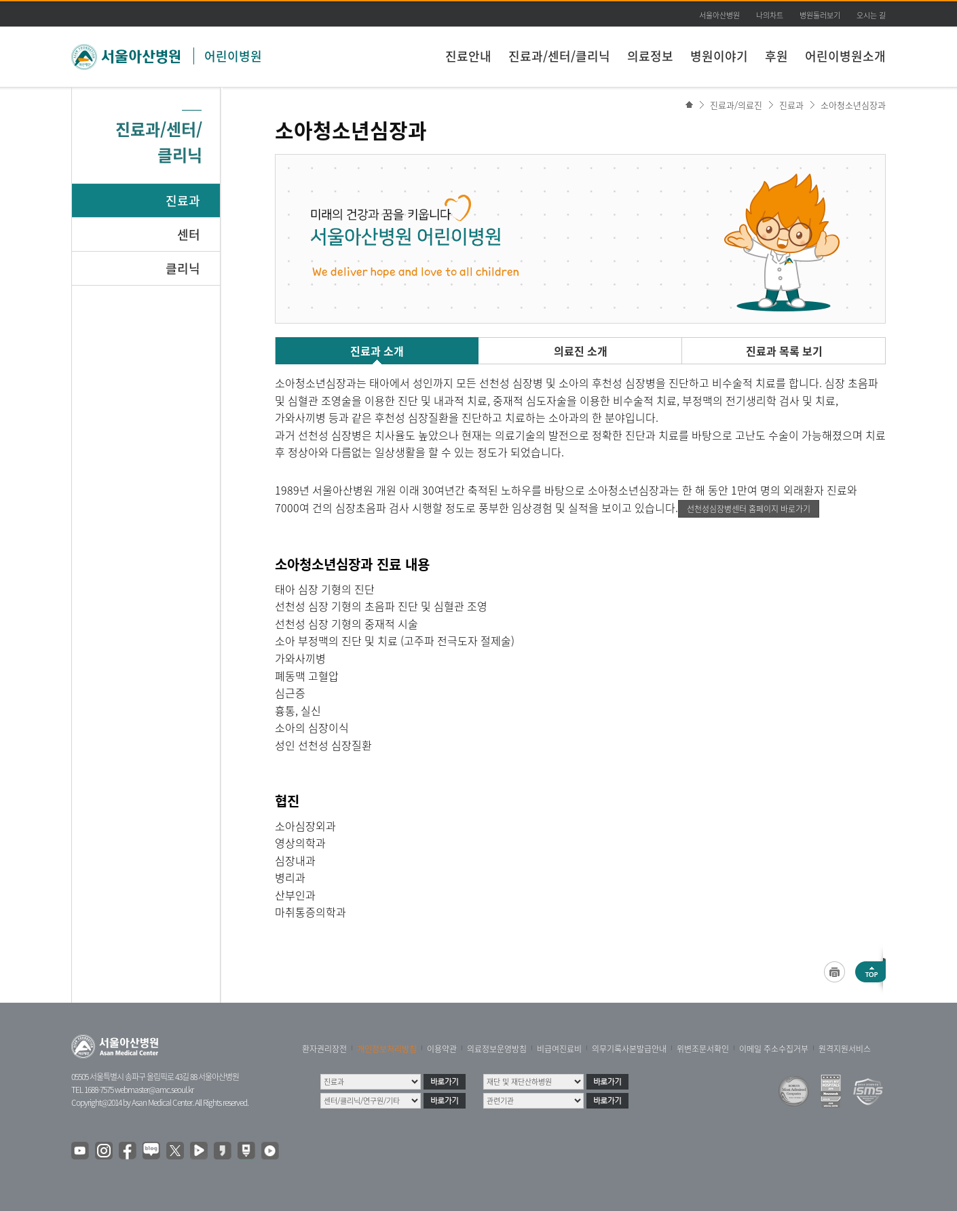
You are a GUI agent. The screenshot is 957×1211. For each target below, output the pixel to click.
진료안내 (468, 56)
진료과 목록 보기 (784, 351)
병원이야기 (719, 56)
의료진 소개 (580, 351)
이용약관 (442, 1049)
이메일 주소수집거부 (773, 1049)
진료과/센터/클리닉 (559, 56)
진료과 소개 (377, 351)
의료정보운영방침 (497, 1049)
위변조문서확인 (703, 1049)
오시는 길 (871, 15)
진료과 (183, 200)
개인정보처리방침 (387, 1049)
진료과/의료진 (736, 104)
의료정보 (650, 56)
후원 (776, 56)
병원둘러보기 (820, 15)
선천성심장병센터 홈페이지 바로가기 (748, 509)
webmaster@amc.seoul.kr (154, 1089)
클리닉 (183, 268)
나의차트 (769, 15)
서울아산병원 (719, 15)
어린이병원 (233, 56)
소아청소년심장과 (853, 104)
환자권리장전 (324, 1049)
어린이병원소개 (845, 56)
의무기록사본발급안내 (629, 1049)
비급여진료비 (559, 1049)
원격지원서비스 (845, 1049)
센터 (188, 234)
